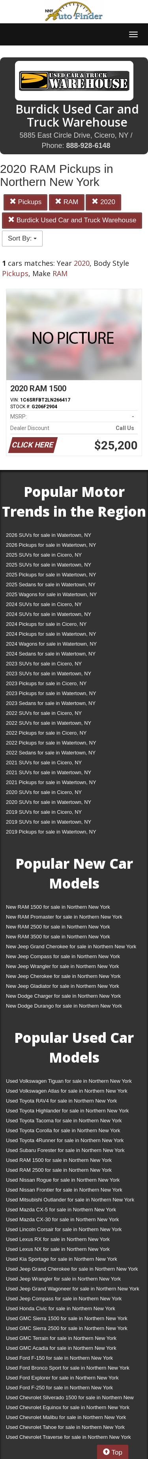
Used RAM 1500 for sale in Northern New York (59, 1160)
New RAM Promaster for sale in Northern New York (64, 917)
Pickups (25, 202)
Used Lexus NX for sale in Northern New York (58, 1249)
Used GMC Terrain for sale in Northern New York (61, 1338)
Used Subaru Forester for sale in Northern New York (65, 1150)
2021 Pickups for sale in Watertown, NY (51, 782)
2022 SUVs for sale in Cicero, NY (44, 713)
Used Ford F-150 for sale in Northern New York (59, 1358)
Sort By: (22, 238)
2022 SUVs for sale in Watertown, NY (48, 723)
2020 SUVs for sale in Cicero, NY (44, 792)
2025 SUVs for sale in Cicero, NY (44, 555)
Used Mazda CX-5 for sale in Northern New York (61, 1210)
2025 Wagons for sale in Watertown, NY (51, 594)
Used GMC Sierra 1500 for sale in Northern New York (66, 1318)
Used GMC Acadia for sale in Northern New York (61, 1348)
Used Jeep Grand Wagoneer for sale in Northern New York (72, 1289)
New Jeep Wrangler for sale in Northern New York (62, 966)
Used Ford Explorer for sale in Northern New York (62, 1378)
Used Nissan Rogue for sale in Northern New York (63, 1180)
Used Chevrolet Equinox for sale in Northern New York (67, 1407)
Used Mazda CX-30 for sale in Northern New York (62, 1219)
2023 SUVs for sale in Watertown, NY (48, 673)
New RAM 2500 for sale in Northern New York (58, 927)
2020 (103, 202)
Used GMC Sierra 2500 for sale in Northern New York (66, 1328)
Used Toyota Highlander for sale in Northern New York (67, 1111)
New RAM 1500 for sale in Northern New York (58, 907)
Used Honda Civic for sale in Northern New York (60, 1308)
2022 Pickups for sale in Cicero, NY (46, 733)
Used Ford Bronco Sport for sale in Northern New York (67, 1368)
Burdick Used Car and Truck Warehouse (72, 220)
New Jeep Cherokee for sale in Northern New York (63, 976)
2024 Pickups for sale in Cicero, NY (46, 624)
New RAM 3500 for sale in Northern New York (58, 937)
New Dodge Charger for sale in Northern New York (63, 996)
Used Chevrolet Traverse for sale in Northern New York (68, 1437)
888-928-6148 (88, 146)
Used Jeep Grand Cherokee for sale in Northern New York (72, 1269)
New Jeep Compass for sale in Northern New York (63, 956)
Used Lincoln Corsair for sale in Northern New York (64, 1229)
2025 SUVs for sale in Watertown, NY (48, 565)
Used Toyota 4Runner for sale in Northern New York (65, 1140)
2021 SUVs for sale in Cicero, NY (44, 763)
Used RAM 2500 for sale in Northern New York (59, 1170)
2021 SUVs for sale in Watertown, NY (48, 772)
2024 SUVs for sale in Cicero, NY (44, 604)
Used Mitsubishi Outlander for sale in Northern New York (70, 1200)
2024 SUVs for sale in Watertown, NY (48, 614)
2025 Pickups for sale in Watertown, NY (51, 575)
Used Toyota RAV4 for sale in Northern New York (61, 1101)
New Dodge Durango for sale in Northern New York (64, 1006)
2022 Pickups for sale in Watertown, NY (51, 743)
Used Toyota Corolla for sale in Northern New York (63, 1130)
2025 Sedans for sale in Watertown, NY (51, 584)
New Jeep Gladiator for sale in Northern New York (62, 986)
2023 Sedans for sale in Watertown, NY (51, 703)
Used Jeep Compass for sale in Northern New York (64, 1299)
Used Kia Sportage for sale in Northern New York (61, 1259)
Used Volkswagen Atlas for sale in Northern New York (66, 1091)
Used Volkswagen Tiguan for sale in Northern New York (69, 1081)
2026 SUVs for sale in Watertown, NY (48, 535)
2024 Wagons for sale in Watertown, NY (51, 644)
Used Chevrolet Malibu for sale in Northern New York (66, 1417)
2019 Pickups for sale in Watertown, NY (51, 832)
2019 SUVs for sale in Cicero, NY (44, 812)
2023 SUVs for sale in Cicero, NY (44, 664)
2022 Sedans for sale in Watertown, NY (51, 753)
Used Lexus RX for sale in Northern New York (58, 1239)
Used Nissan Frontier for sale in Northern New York (64, 1190)
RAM (67, 202)
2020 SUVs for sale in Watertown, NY (48, 802)
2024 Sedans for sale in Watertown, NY (51, 654)
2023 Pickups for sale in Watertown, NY (51, 693)
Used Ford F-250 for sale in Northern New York (59, 1388)
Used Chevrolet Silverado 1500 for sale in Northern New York (70, 1399)
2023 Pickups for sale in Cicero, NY (46, 683)
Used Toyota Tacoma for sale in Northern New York (64, 1121)
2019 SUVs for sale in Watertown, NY (48, 822)
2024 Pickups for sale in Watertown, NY (51, 634)
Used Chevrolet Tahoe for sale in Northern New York (65, 1427)
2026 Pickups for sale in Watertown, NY (51, 545)
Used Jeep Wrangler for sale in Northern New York (63, 1279)
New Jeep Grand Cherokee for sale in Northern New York (71, 946)
